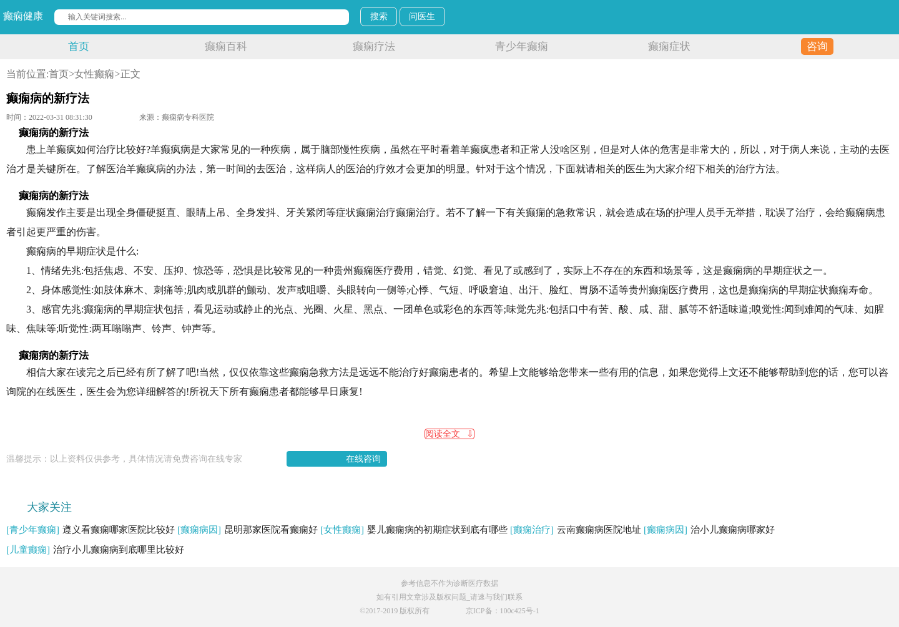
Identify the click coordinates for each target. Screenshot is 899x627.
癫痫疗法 (374, 46)
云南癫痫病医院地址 (575, 530)
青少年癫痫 (521, 46)
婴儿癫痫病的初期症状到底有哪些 (414, 530)
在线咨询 (363, 459)
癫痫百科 (226, 46)
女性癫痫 (94, 74)
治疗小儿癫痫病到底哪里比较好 (95, 550)
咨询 (817, 46)
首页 (78, 46)
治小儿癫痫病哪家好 (709, 530)
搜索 (379, 16)
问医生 (422, 16)
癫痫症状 (669, 46)
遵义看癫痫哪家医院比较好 (90, 530)
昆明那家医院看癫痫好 (247, 530)
